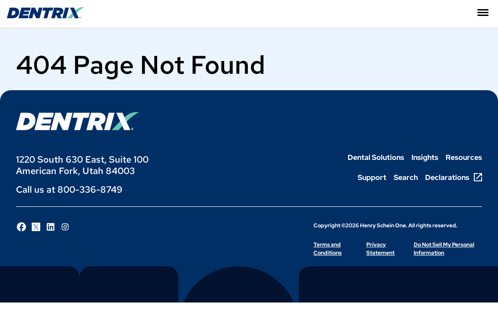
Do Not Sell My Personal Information (444, 248)
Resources (464, 157)
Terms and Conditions (327, 248)
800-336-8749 (90, 189)
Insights (424, 157)
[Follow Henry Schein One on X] (36, 226)
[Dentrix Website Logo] (45, 16)
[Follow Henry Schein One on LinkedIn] (50, 226)
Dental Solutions (376, 157)
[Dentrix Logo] (77, 121)
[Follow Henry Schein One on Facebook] (21, 226)
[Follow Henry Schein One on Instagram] (65, 226)
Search (406, 177)
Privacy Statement (380, 248)
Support (372, 177)
